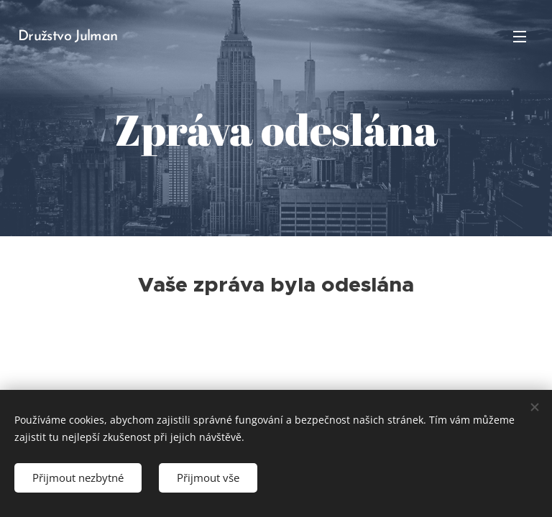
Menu (519, 36)
